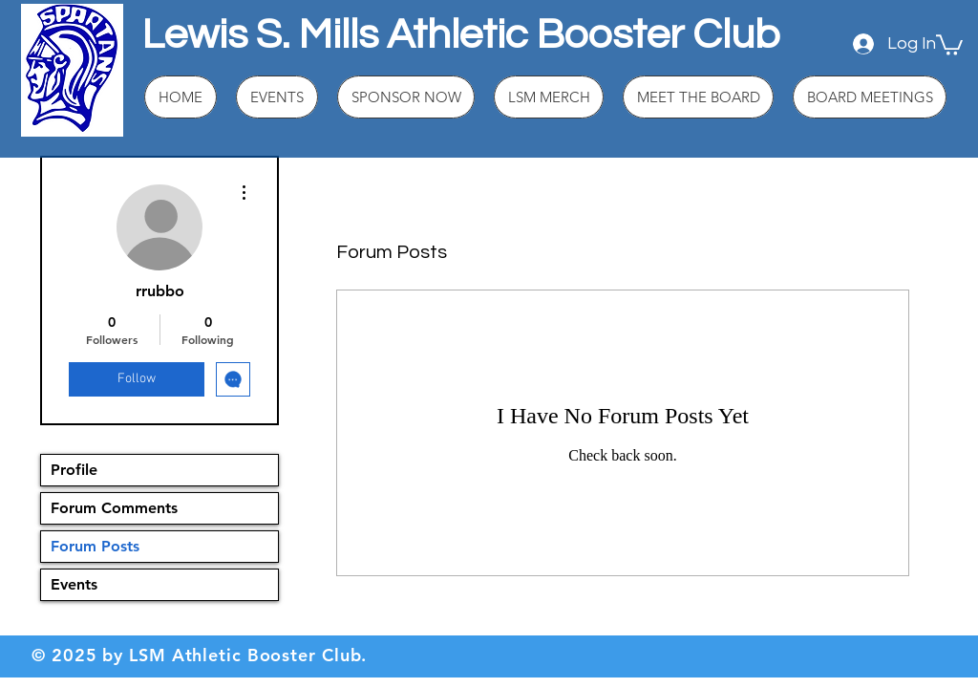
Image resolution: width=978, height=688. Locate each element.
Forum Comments (114, 508)
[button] (949, 43)
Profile (74, 470)
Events (74, 584)
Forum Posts (95, 546)
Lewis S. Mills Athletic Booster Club (460, 34)
